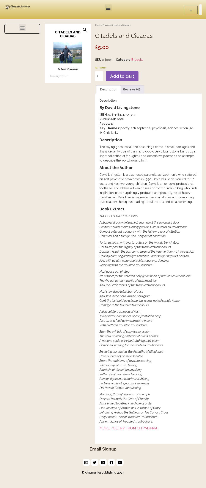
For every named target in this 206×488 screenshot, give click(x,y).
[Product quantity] (99, 76)
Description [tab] (108, 89)
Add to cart (122, 76)
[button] (108, 7)
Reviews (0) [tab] (131, 89)
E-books (106, 25)
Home (98, 25)
